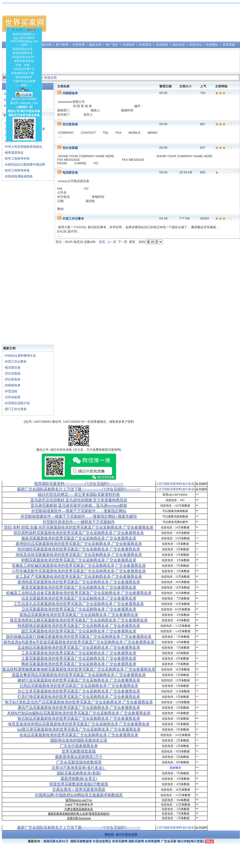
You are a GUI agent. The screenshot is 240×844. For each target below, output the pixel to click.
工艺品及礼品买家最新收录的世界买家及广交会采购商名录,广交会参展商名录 (79, 604)
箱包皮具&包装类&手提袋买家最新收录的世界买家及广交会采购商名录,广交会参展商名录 (79, 642)
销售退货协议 (14, 152)
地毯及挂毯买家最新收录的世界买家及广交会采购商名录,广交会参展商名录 (79, 555)
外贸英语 (145, 45)
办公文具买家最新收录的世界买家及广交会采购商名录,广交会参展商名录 (79, 691)
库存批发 (162, 45)
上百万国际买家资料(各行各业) (175, 483)
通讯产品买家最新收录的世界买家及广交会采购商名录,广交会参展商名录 (79, 708)
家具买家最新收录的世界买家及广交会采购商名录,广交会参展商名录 (78, 587)
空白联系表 (12, 379)
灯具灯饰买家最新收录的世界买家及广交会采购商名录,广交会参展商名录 (79, 697)
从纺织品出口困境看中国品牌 (25, 164)
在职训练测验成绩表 (19, 176)
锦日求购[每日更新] (190, 841)
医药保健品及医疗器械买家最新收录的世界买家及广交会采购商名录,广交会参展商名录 (78, 637)
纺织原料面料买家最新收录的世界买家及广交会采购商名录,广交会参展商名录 (79, 533)
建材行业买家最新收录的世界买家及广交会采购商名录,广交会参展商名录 (79, 680)
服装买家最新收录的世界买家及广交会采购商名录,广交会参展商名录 (78, 538)
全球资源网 (152, 841)
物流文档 (95, 45)
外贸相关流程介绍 (17, 403)
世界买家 (229, 45)
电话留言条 (12, 367)
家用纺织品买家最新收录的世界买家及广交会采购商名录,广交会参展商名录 (79, 544)
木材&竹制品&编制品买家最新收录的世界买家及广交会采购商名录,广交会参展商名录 (79, 713)
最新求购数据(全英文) (79, 779)
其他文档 (50, 77)
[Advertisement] (183, 24)
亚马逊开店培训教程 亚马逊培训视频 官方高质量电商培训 (78, 500)
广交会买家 (168, 841)
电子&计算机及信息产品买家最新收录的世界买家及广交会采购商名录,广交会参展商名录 (79, 702)
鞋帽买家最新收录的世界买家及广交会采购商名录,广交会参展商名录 (78, 560)
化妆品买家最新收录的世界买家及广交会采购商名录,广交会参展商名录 (78, 735)
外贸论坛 (195, 45)
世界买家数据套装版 (79, 751)
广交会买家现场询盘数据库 (79, 762)
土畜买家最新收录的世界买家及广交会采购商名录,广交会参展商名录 (78, 658)
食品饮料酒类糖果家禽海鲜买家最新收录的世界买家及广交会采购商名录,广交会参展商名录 (78, 669)
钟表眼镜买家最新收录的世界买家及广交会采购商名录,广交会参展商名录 (79, 626)
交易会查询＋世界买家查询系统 (78, 789)
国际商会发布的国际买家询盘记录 (78, 740)
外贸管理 (78, 45)
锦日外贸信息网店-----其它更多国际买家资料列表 (79, 495)
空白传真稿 (12, 373)
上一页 (111, 242)
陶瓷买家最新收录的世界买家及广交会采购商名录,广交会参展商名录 (78, 664)
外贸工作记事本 (16, 361)
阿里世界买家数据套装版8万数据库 (78, 784)
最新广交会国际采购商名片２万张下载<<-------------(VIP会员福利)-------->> (79, 489)
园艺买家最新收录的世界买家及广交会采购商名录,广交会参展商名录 (78, 631)
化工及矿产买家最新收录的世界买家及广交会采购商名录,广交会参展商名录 (79, 576)
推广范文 (112, 45)
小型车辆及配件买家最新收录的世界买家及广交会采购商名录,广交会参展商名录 (79, 571)
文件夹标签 (12, 397)
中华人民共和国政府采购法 (23, 146)
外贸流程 (11, 391)
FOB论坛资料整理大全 (20, 355)
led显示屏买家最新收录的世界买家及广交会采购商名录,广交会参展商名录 (79, 729)
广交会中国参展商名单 (79, 746)
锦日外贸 (179, 45)
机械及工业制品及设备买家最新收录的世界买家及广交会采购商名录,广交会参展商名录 (78, 593)
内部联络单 (12, 385)
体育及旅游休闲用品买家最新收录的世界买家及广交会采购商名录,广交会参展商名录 (79, 724)
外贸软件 (128, 45)
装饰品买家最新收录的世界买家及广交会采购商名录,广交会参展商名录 (78, 615)
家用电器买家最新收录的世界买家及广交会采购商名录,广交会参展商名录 (79, 582)
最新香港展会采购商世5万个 (79, 757)
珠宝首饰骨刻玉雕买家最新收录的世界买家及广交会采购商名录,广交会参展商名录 (79, 620)
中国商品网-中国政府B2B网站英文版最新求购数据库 (79, 795)
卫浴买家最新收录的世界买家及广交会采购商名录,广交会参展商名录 (78, 609)
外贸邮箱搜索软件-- (78, 511)
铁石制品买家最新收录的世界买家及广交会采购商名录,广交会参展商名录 (79, 718)
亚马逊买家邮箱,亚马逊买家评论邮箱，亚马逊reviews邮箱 (79, 505)
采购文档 (45, 45)
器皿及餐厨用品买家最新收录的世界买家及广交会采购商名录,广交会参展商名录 (79, 675)
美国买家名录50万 (55, 841)
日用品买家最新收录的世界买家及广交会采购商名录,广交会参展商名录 (78, 686)
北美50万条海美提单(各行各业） (79, 768)
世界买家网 (119, 841)
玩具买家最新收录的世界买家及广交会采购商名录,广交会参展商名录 (78, 598)
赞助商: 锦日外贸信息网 (120, 834)
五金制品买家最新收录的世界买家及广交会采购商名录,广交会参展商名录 (79, 647)
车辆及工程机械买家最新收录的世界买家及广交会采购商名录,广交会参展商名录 (79, 566)
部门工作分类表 (16, 409)
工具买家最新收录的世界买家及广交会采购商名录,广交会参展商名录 (78, 653)
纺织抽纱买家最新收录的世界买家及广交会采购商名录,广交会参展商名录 (79, 549)
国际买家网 (136, 841)
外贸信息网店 (102, 841)
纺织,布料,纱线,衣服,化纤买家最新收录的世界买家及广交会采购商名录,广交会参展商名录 (78, 527)
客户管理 (62, 45)
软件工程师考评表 (17, 158)
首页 (102, 242)
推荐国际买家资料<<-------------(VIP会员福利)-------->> (78, 484)
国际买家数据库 (81, 841)
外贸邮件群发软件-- (79, 522)
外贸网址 (212, 45)
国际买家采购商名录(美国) (79, 773)
